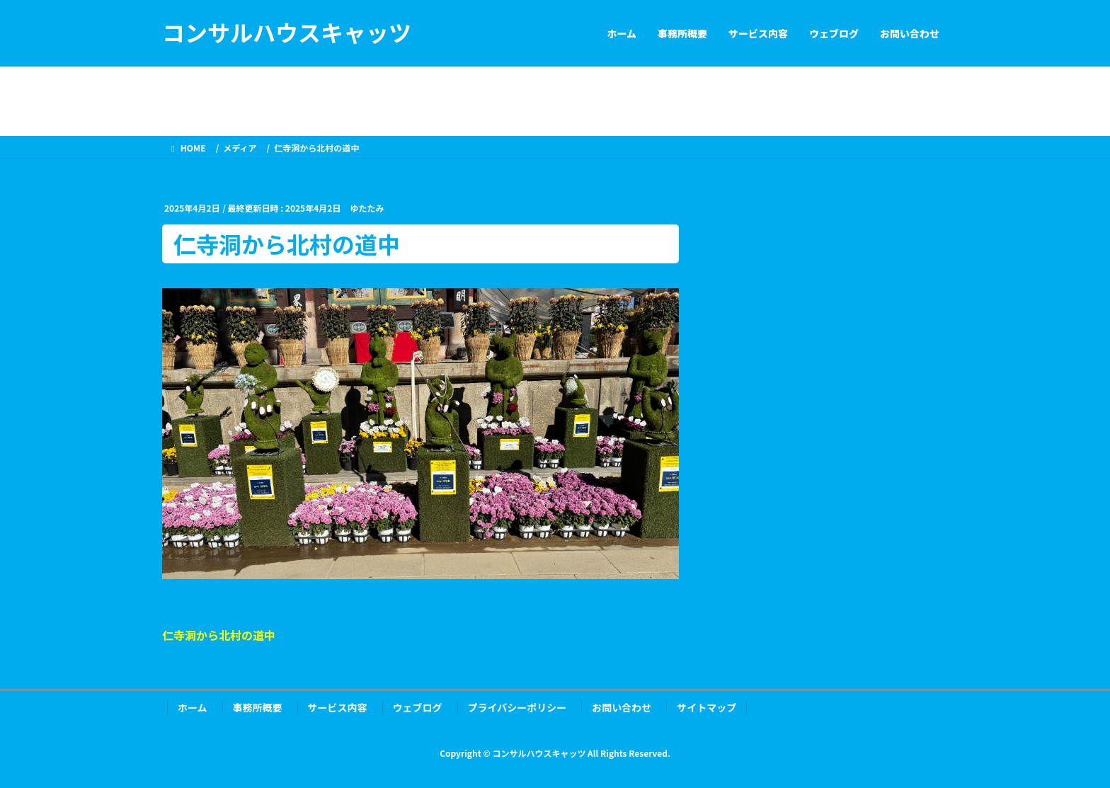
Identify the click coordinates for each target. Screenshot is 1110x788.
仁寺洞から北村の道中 (218, 635)
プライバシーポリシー (517, 707)
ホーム (192, 707)
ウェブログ (417, 707)
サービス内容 (337, 707)
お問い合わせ (621, 707)
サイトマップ (706, 707)
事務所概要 (257, 707)
